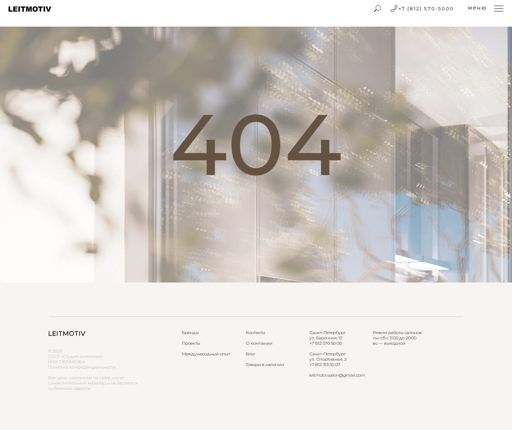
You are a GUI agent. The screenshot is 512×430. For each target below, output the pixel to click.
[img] (378, 8)
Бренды (190, 332)
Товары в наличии (265, 364)
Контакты (255, 332)
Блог (250, 353)
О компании (259, 343)
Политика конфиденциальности (82, 367)
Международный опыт (206, 353)
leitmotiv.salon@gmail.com (337, 375)
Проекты (191, 343)
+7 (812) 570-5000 (426, 8)
